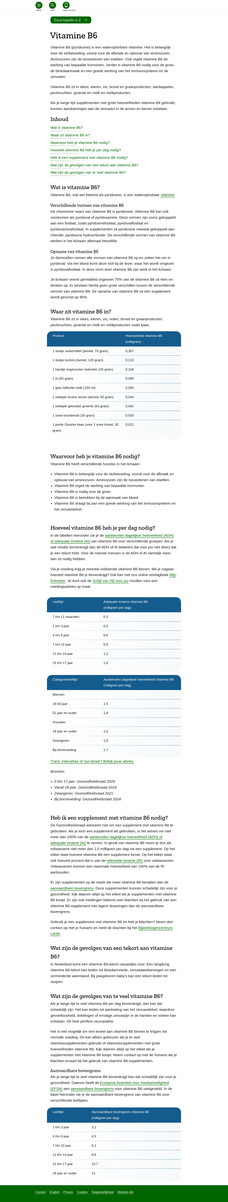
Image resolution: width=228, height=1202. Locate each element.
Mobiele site (125, 1192)
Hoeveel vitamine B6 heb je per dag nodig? (85, 150)
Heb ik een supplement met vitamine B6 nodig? (89, 157)
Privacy (68, 1192)
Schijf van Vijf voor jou (111, 581)
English (55, 1192)
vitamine (167, 195)
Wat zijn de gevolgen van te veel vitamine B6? (88, 172)
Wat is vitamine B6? (66, 128)
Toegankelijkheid (102, 1192)
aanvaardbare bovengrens (71, 888)
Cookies (82, 1192)
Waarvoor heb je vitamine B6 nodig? (80, 143)
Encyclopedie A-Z (72, 19)
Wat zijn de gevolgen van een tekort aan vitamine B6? (94, 165)
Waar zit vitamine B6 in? (70, 135)
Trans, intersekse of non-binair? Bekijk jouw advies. (92, 761)
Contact (40, 1192)
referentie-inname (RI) (125, 860)
